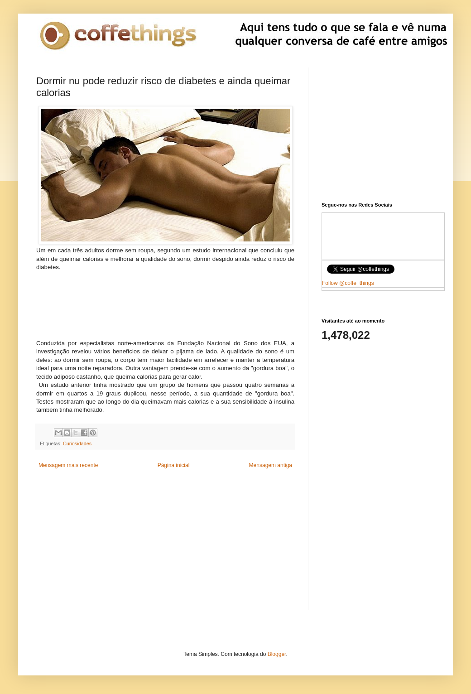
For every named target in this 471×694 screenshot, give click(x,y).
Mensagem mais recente (68, 465)
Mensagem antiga (270, 465)
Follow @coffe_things (348, 283)
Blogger (277, 654)
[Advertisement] (165, 308)
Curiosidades (77, 443)
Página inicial (174, 465)
